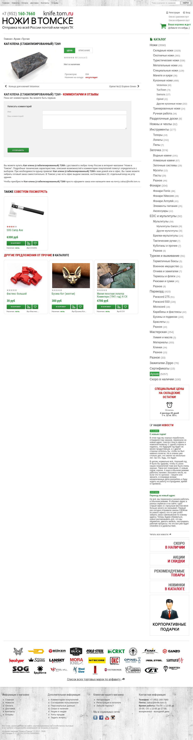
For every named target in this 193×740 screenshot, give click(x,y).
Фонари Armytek (163, 201)
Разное (157, 180)
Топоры (158, 134)
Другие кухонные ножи (169, 103)
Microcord (159, 306)
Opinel (160, 99)
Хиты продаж (56, 714)
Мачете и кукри (163, 75)
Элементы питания (165, 206)
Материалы (160, 342)
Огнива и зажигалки (165, 271)
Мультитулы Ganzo (167, 226)
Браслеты (159, 321)
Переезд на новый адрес (162, 495)
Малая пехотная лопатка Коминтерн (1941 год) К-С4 (112, 295)
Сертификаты (159, 368)
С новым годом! (158, 434)
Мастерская (158, 332)
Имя (9, 112)
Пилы (156, 144)
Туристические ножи (166, 60)
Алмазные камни (164, 160)
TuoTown (161, 89)
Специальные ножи (165, 70)
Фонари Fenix (161, 190)
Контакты (45, 3)
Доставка (34, 3)
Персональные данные (61, 705)
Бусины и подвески (165, 316)
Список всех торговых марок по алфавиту (96, 679)
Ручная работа (162, 113)
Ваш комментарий (16, 116)
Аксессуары (160, 210)
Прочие (26, 39)
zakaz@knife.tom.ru (130, 181)
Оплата (24, 3)
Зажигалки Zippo (161, 363)
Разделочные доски (164, 118)
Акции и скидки (57, 711)
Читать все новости (161, 534)
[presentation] (101, 138)
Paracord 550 (161, 301)
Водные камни (162, 155)
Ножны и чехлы (161, 124)
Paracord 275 (161, 296)
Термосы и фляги (164, 276)
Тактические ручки (165, 240)
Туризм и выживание (165, 255)
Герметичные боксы (166, 261)
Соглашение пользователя (63, 702)
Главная (5, 3)
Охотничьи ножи (163, 55)
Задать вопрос (57, 717)
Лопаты (158, 139)
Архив (154, 374)
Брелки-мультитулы (165, 235)
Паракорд (157, 291)
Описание (84, 50)
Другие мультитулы (167, 230)
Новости (15, 3)
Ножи (153, 45)
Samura (161, 94)
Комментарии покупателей (63, 699)
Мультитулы (161, 221)
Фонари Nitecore (163, 195)
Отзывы (54, 3)
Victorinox (162, 85)
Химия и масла (162, 337)
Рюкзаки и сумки (163, 281)
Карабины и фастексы (167, 311)
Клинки (157, 347)
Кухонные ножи (163, 80)
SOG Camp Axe (15, 230)
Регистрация (173, 12)
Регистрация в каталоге (107, 702)
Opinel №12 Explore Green (125, 86)
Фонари (155, 185)
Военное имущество (166, 266)
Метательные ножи (165, 65)
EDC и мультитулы (163, 216)
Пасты (157, 175)
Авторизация (101, 699)
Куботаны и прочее (165, 245)
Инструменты (159, 129)
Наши (161, 425)
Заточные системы (165, 165)
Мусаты (158, 170)
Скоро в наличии (162, 379)
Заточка (155, 150)
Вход (186, 12)
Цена (69, 50)
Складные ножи (163, 50)
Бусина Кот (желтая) (63, 293)
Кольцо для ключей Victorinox (22, 86)
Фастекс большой (17, 293)
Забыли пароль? (103, 705)
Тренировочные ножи (166, 108)
